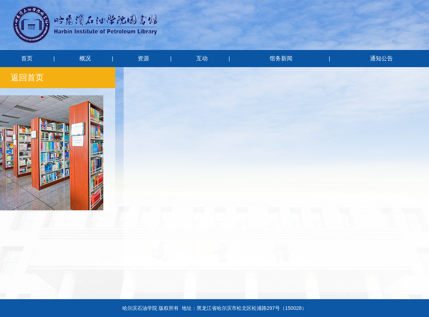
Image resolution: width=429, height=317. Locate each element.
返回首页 (27, 77)
